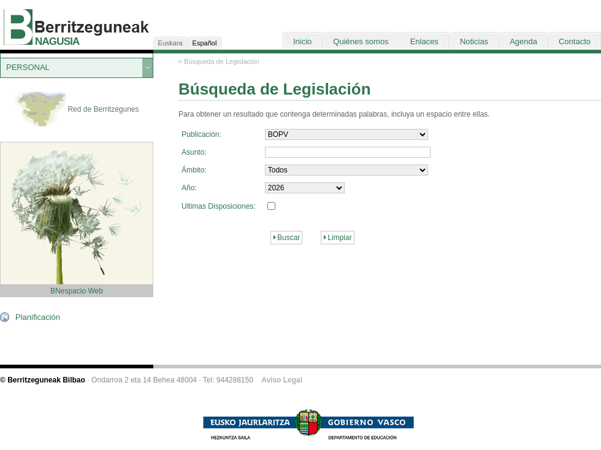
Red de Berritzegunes (76, 110)
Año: (189, 188)
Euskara (170, 43)
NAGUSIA (57, 41)
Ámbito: (194, 170)
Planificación (37, 317)
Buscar (288, 237)
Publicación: (201, 134)
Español (205, 43)
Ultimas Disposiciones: (219, 206)
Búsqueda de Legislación (221, 61)
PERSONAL (28, 67)
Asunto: (194, 152)
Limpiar (339, 237)
